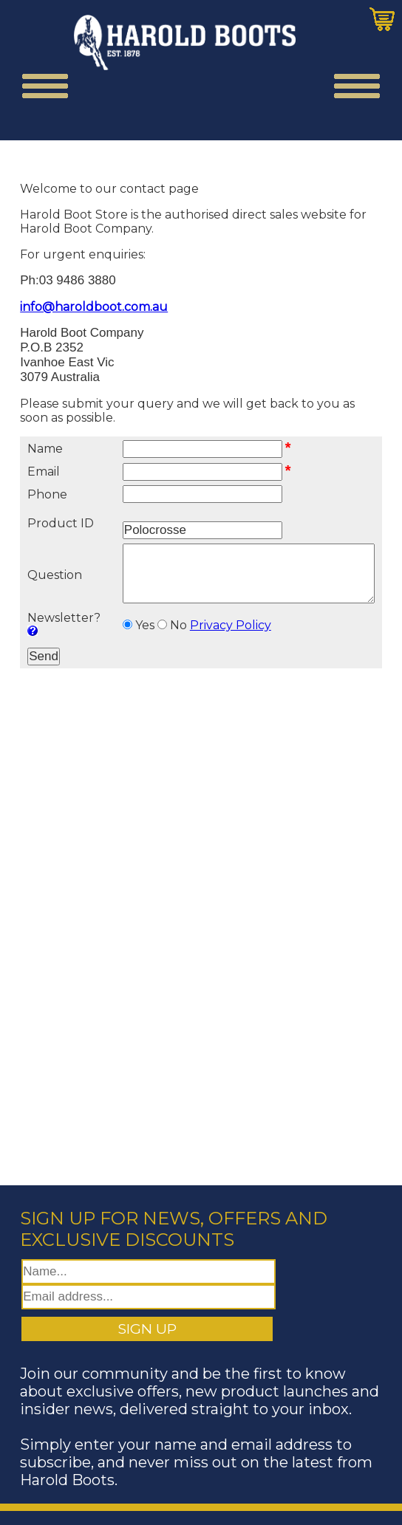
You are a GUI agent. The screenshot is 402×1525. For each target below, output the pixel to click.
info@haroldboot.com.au (94, 307)
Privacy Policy (221, 636)
